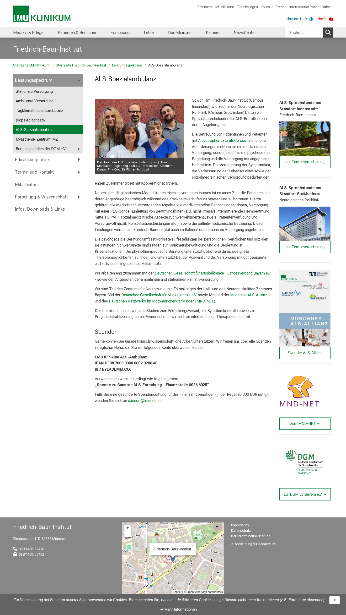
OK (334, 600)
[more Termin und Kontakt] (79, 172)
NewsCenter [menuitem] (245, 32)
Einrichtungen (247, 7)
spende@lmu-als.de (145, 400)
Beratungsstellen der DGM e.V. (41, 149)
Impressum (240, 525)
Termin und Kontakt (34, 172)
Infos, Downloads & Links (40, 209)
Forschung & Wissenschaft (41, 197)
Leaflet (177, 592)
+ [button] (127, 528)
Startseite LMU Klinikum (215, 7)
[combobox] (309, 32)
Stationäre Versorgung (34, 91)
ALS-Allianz (257, 295)
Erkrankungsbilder (32, 159)
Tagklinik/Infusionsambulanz (39, 110)
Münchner (239, 295)
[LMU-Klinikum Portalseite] (41, 14)
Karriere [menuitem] (212, 32)
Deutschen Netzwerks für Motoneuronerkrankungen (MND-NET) (162, 301)
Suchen (329, 32)
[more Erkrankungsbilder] (79, 160)
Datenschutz (241, 531)
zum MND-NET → (305, 423)
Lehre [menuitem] (149, 32)
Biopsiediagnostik (31, 120)
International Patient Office (310, 7)
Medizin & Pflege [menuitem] (28, 32)
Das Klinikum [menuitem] (180, 32)
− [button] (127, 534)
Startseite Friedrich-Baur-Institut (81, 65)
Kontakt (267, 7)
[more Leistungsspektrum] (79, 80)
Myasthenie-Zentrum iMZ (37, 139)
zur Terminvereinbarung (305, 162)
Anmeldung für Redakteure (255, 544)
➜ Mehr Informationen (178, 609)
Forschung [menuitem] (120, 32)
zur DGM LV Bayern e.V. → (305, 494)
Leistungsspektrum (127, 65)
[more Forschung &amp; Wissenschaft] (79, 197)
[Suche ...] (304, 32)
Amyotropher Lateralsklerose (222, 140)
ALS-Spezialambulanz (34, 129)
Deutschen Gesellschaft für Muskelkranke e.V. (159, 295)
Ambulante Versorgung (34, 101)
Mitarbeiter (26, 184)
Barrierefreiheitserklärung (250, 536)
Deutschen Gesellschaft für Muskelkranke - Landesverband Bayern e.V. (213, 273)
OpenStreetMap (197, 592)
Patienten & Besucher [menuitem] (77, 32)
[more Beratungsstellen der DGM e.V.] (79, 149)
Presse (281, 7)
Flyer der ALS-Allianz (305, 353)
